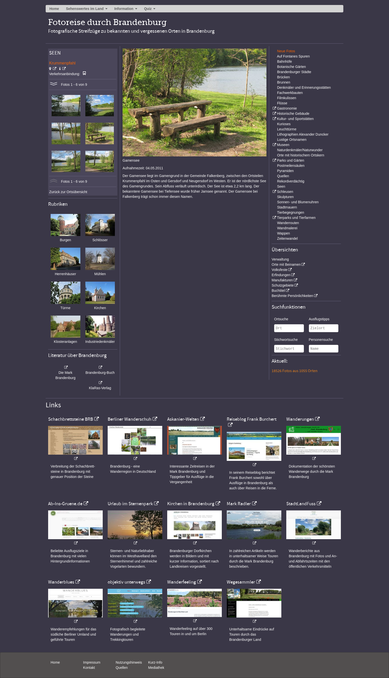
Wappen (283, 233)
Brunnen (283, 82)
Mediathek (156, 668)
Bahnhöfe (284, 61)
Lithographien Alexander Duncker (302, 134)
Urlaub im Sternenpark (130, 504)
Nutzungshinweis (129, 662)
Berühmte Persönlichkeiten (292, 296)
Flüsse (282, 103)
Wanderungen (300, 419)
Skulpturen (285, 197)
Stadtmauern (287, 207)
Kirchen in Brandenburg (190, 504)
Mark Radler (239, 504)
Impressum (91, 662)
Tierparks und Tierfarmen (296, 218)
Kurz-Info (155, 662)
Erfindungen (281, 275)
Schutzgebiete (283, 285)
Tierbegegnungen (290, 212)
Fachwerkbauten (290, 93)
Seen (281, 186)
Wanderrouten (288, 223)
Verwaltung (280, 259)
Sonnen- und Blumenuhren (298, 202)
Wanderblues (61, 582)
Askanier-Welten (183, 419)
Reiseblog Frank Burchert (251, 419)
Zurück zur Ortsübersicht (68, 192)
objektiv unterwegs (126, 582)
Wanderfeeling (181, 582)
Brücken (283, 77)
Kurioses (284, 124)
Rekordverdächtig (290, 181)
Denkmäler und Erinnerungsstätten (304, 87)
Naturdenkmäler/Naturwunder (300, 150)
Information (123, 9)
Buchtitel (278, 291)
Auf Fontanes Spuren (293, 56)
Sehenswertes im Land (85, 9)
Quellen (283, 176)
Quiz (148, 9)
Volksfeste (280, 270)
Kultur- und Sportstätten (295, 119)
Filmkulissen (286, 98)
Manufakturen (282, 280)
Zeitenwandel (287, 238)
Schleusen (285, 192)
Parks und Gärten (290, 160)
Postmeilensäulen (291, 166)
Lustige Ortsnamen (291, 140)
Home (54, 9)
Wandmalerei (287, 228)
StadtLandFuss (301, 504)
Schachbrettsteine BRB (70, 419)
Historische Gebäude (293, 114)
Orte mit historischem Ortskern (300, 155)
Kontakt (89, 668)
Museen (283, 145)
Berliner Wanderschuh (129, 419)
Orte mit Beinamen (286, 264)
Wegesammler (241, 582)
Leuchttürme (286, 129)
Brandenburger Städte (294, 72)
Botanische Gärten (291, 67)
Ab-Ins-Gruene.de (65, 504)
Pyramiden (285, 171)
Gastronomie (287, 108)
